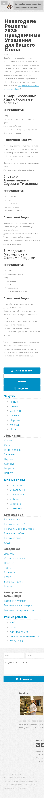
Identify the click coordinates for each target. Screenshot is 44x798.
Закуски (9, 396)
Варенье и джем (13, 581)
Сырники (15, 410)
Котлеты (9, 463)
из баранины (17, 499)
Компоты (9, 586)
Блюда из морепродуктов (19, 528)
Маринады (16, 641)
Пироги (8, 459)
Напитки (9, 473)
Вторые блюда (12, 449)
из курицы (16, 485)
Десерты (9, 554)
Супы (7, 445)
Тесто (13, 627)
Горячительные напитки (24, 636)
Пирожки (15, 420)
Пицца (14, 401)
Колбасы (15, 424)
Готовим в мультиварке (18, 605)
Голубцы (9, 468)
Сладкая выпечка (14, 558)
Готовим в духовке (15, 600)
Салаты (8, 440)
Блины (14, 406)
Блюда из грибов (14, 533)
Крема (7, 577)
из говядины (17, 490)
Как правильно (19, 631)
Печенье (9, 563)
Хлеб (12, 622)
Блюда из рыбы (13, 519)
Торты (8, 567)
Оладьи (14, 415)
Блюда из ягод (12, 538)
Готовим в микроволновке (19, 610)
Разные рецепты (15, 617)
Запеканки (10, 454)
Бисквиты (9, 572)
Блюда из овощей (14, 524)
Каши (7, 542)
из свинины (17, 494)
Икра (13, 429)
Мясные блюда (14, 479)
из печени (16, 508)
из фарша (16, 503)
